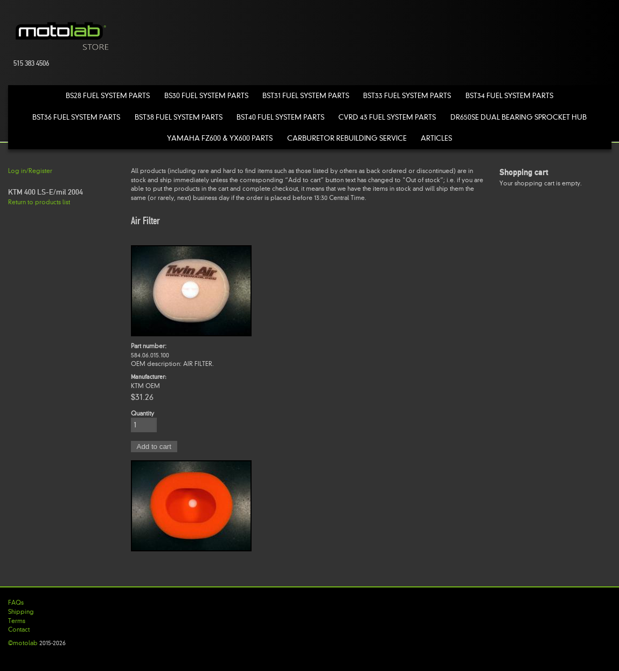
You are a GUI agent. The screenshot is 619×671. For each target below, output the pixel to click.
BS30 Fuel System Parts (206, 95)
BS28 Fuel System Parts (108, 95)
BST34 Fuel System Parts (509, 95)
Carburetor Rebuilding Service (347, 138)
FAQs (16, 602)
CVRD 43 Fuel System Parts (387, 117)
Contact (19, 629)
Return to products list (39, 202)
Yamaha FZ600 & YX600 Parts (220, 138)
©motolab (23, 643)
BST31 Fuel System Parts (305, 95)
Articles (436, 138)
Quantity (142, 413)
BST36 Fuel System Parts (76, 117)
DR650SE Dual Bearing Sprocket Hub (518, 117)
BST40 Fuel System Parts (280, 117)
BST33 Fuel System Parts (407, 95)
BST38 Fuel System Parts (178, 117)
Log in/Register (30, 171)
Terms (16, 621)
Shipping (21, 611)
